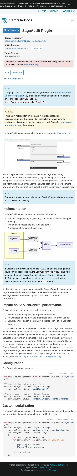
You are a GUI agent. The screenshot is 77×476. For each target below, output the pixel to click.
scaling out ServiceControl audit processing (40, 356)
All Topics (11, 30)
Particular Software (57, 465)
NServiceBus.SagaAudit (15, 48)
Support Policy (31, 64)
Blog (55, 11)
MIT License (51, 470)
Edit (6, 72)
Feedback (17, 72)
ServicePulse (63, 133)
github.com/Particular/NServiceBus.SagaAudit (25, 41)
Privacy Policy (45, 467)
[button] (38, 78)
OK (69, 5)
